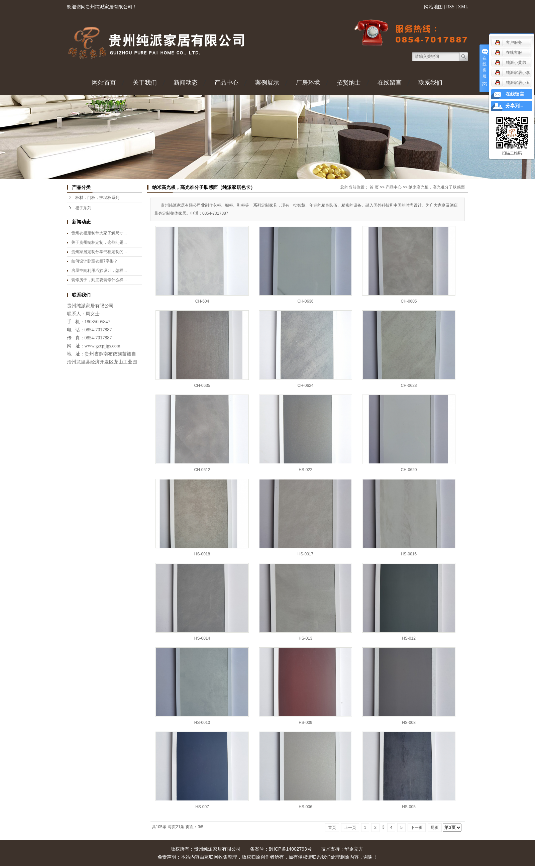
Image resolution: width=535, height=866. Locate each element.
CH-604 (202, 301)
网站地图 (433, 6)
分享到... (514, 105)
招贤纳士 (349, 82)
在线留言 (390, 82)
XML (463, 6)
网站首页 (104, 82)
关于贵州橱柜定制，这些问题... (99, 242)
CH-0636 (305, 301)
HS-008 (409, 722)
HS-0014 (202, 638)
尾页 (435, 827)
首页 (332, 827)
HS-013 (305, 638)
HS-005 (409, 806)
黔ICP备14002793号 (290, 849)
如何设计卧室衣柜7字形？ (94, 261)
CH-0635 (202, 385)
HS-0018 (202, 554)
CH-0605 (409, 301)
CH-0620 (409, 469)
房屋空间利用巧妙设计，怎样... (99, 270)
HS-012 (409, 638)
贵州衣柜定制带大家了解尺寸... (99, 233)
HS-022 (305, 469)
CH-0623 (409, 385)
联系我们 (430, 82)
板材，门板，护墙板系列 (97, 197)
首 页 (374, 187)
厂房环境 (308, 82)
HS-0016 (409, 554)
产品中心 (226, 82)
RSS (450, 6)
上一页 (350, 827)
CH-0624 (305, 385)
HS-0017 (305, 554)
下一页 (417, 827)
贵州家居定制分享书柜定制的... (99, 251)
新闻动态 (186, 82)
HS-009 (305, 722)
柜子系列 (83, 208)
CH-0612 (202, 469)
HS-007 (202, 806)
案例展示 (267, 82)
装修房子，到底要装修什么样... (99, 280)
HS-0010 (202, 722)
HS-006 (305, 806)
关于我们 (145, 82)
